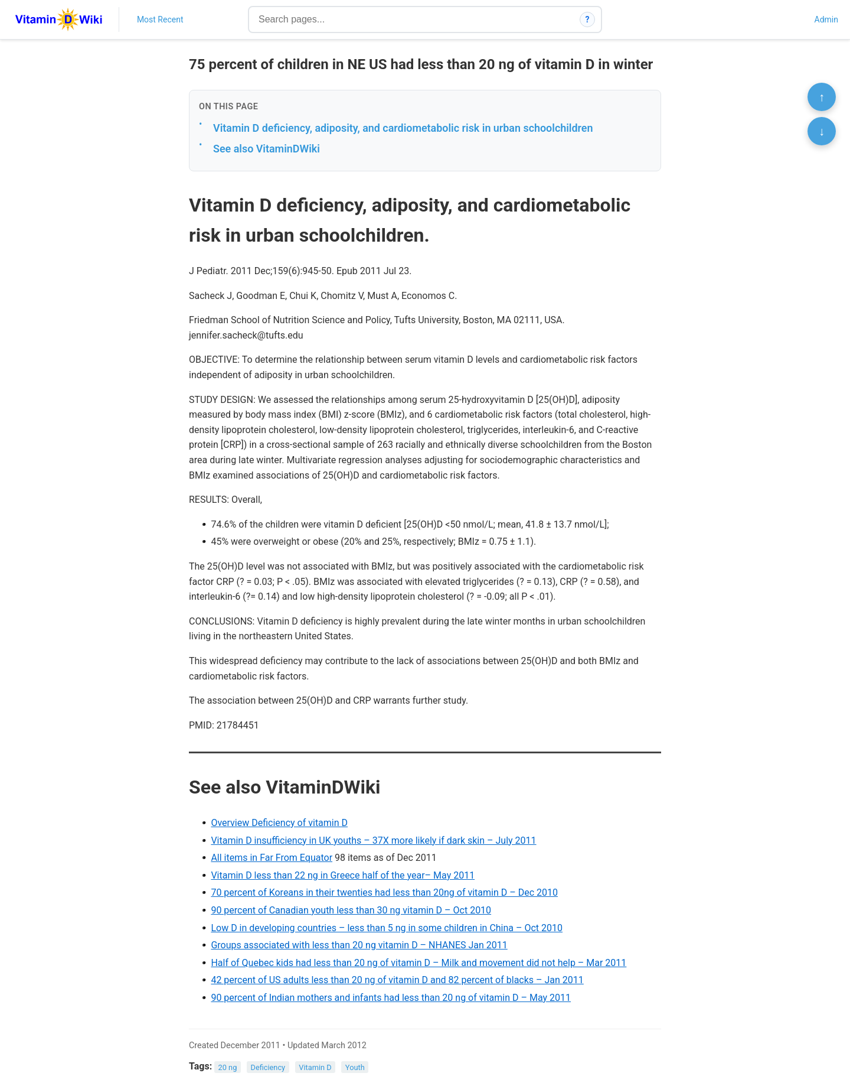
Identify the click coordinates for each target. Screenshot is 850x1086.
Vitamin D (315, 1066)
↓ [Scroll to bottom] (822, 131)
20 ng (227, 1066)
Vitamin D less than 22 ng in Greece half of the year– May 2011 (343, 875)
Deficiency (267, 1066)
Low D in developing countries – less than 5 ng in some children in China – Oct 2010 (387, 928)
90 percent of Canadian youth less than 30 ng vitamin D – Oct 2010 (351, 910)
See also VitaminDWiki (266, 148)
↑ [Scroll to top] (822, 96)
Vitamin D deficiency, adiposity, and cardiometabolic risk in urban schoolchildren (403, 128)
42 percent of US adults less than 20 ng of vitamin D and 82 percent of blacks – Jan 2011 (397, 980)
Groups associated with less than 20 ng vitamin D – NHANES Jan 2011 (359, 945)
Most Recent (160, 19)
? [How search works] (588, 19)
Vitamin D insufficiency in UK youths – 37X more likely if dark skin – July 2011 (373, 840)
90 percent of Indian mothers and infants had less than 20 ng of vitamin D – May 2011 (391, 997)
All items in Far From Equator (271, 857)
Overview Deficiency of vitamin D (279, 822)
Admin (826, 19)
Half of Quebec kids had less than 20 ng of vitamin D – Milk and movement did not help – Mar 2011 (418, 962)
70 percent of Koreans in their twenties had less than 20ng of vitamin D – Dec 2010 (384, 892)
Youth (355, 1066)
